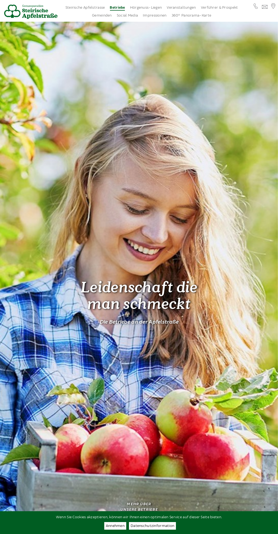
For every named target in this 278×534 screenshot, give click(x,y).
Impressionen (154, 15)
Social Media (127, 15)
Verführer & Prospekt (219, 7)
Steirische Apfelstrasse (85, 7)
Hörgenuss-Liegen (146, 7)
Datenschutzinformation (152, 526)
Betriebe (117, 7)
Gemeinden (102, 15)
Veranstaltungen (181, 7)
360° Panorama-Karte (191, 15)
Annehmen (115, 526)
